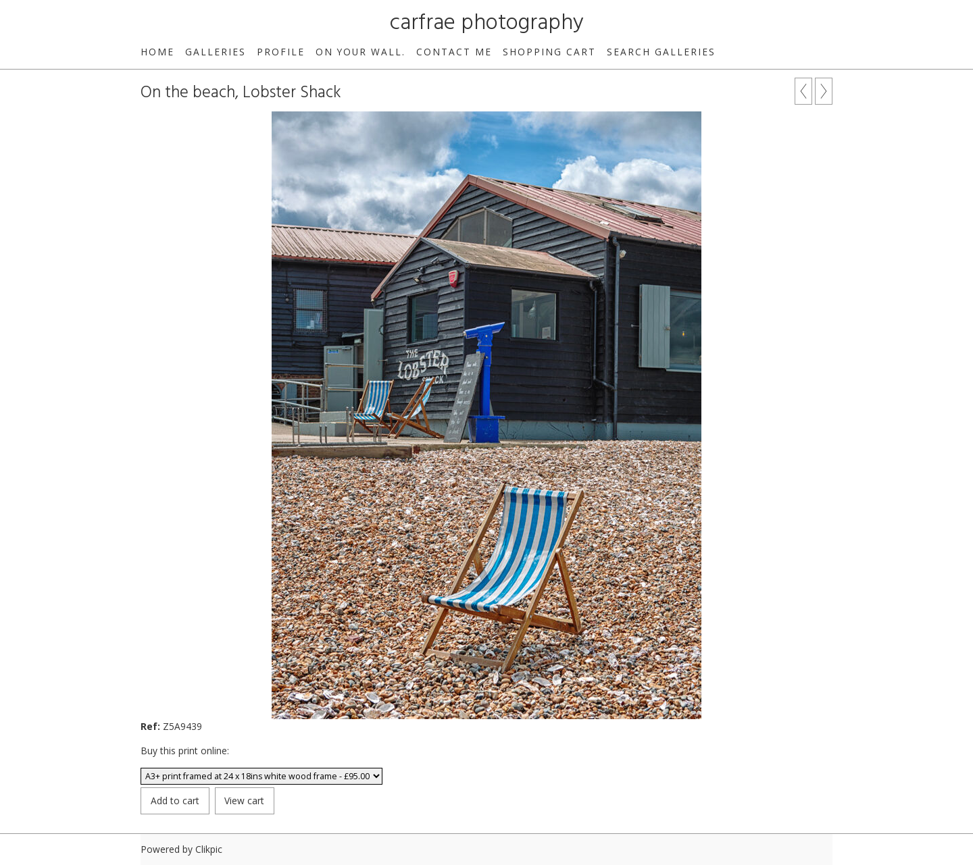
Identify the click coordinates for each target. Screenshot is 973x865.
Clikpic (208, 849)
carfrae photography (487, 23)
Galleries (215, 51)
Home (157, 51)
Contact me (454, 51)
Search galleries (661, 51)
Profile (281, 51)
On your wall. (360, 51)
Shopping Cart (549, 51)
